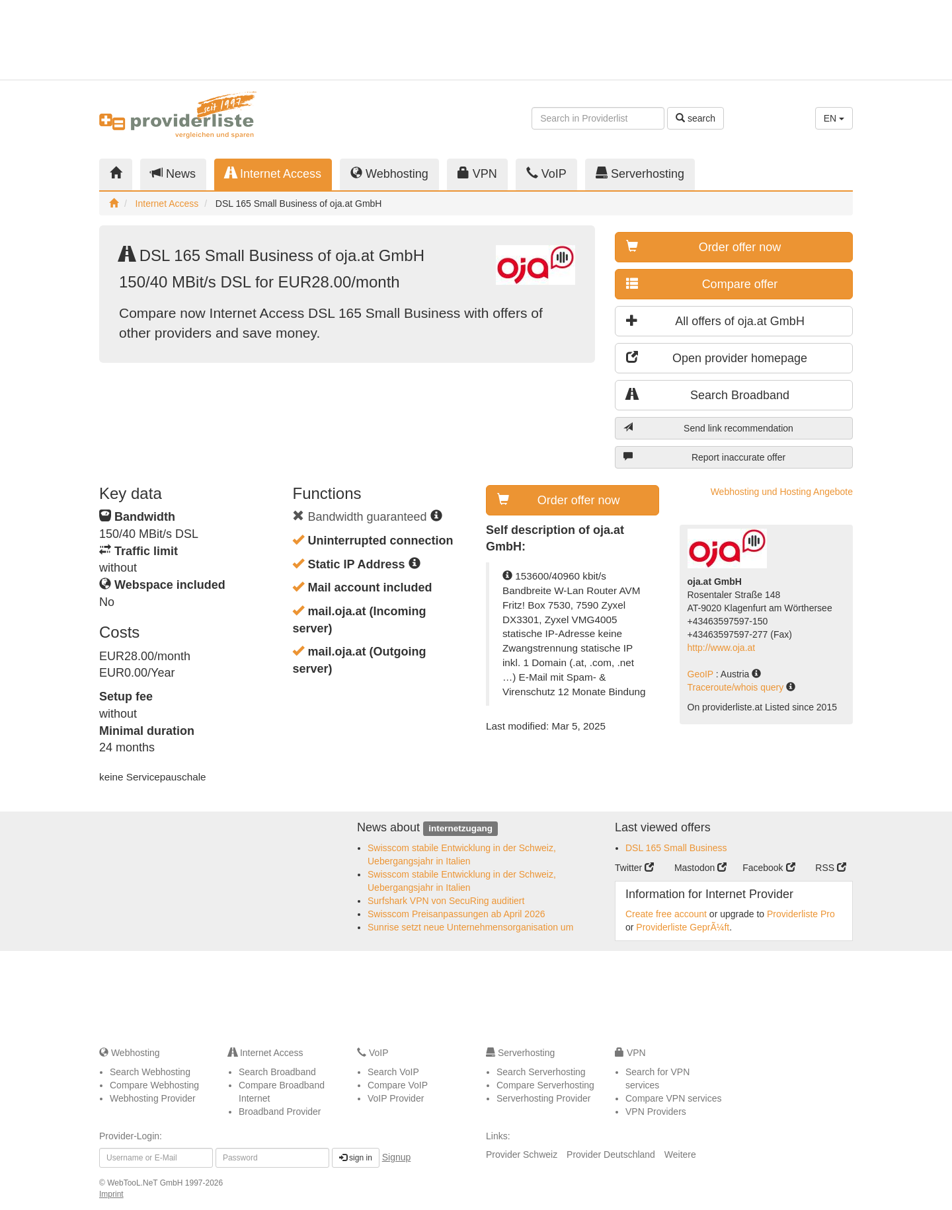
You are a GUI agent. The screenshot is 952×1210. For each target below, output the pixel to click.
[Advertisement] (734, 39)
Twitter (634, 867)
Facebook (768, 867)
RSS (830, 867)
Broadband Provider (280, 1111)
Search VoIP (393, 1072)
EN (834, 118)
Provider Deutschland (611, 1154)
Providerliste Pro (801, 914)
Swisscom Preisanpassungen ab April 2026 (456, 914)
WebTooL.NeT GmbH (146, 1183)
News (173, 173)
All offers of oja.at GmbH (715, 321)
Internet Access (273, 173)
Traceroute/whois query (737, 687)
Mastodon (700, 867)
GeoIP (702, 674)
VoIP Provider (396, 1098)
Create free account (666, 914)
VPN (477, 173)
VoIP (546, 173)
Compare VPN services (673, 1098)
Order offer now (703, 247)
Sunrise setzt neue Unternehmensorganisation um (470, 927)
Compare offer (701, 284)
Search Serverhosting (541, 1072)
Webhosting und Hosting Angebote (782, 491)
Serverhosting (640, 173)
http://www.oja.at (722, 647)
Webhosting (389, 173)
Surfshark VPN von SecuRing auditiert (446, 900)
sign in (355, 1157)
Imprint (111, 1194)
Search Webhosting (150, 1072)
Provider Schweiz (521, 1154)
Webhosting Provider (153, 1098)
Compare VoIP (398, 1085)
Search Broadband (707, 395)
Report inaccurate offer (704, 457)
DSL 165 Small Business (676, 848)
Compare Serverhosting (545, 1085)
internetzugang (460, 828)
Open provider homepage (716, 358)
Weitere (680, 1154)
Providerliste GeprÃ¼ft (682, 927)
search (695, 118)
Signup (396, 1157)
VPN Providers (655, 1111)
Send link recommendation (708, 428)
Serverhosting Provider (543, 1098)
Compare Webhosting (154, 1085)
